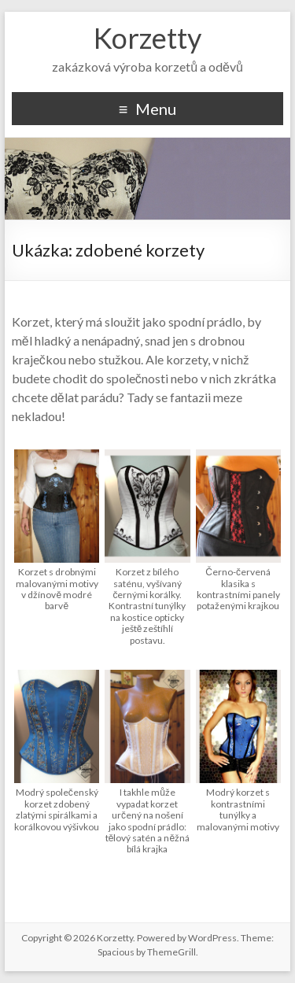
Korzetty (147, 37)
